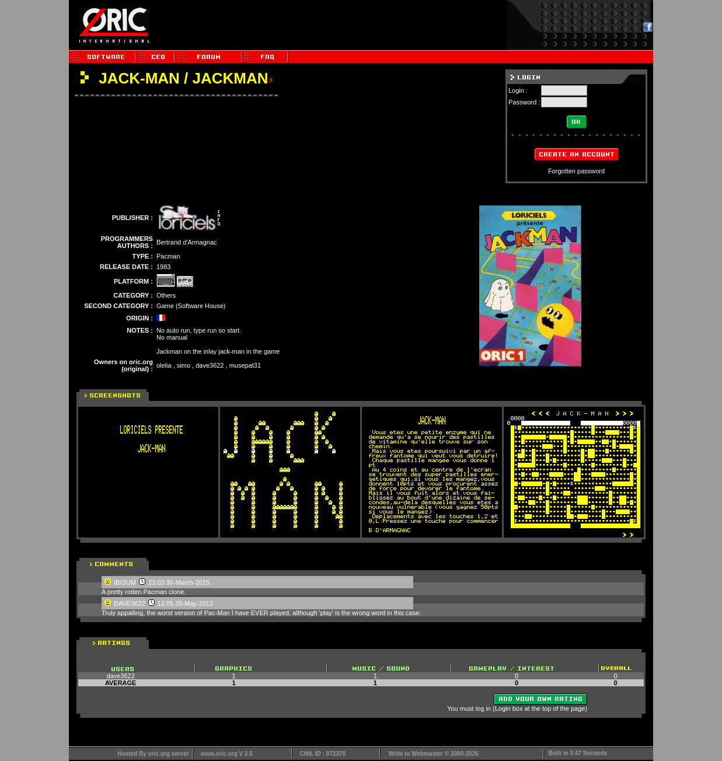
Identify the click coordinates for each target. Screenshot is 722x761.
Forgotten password (576, 170)
